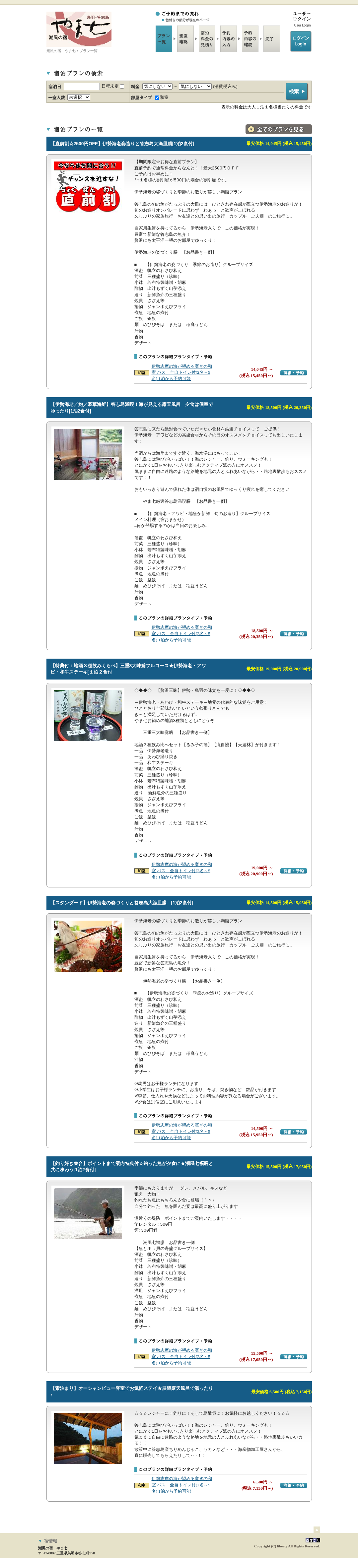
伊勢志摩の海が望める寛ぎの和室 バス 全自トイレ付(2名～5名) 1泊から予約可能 (182, 372)
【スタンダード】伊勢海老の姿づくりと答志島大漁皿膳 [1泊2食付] (124, 902)
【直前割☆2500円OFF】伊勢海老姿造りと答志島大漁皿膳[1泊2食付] (122, 143)
